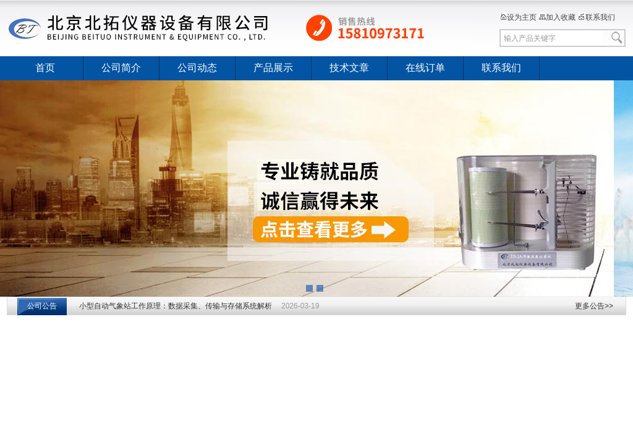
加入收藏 (557, 17)
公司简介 (121, 67)
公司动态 (197, 67)
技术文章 (349, 67)
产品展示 (273, 67)
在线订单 (425, 67)
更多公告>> (594, 306)
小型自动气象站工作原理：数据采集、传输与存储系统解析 (175, 306)
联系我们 (596, 17)
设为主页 (518, 17)
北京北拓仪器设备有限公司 (239, 27)
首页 (45, 67)
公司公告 (42, 306)
